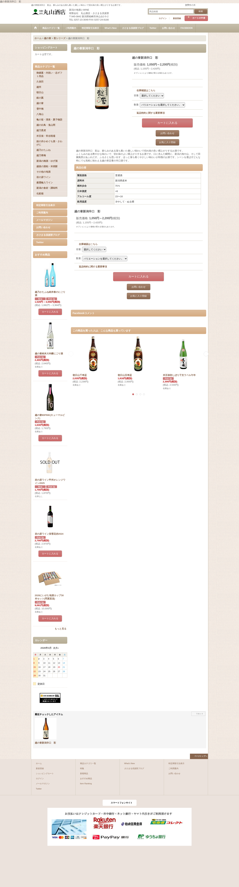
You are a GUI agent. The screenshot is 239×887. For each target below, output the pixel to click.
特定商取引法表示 (45, 205)
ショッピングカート (45, 773)
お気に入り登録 (167, 142)
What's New (129, 763)
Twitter (40, 242)
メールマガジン (44, 220)
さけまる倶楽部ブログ (48, 235)
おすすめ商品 (86, 778)
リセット (199, 714)
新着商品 (84, 773)
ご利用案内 (42, 212)
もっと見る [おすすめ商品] (60, 628)
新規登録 (177, 18)
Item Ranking (86, 783)
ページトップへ (200, 756)
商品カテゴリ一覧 (88, 763)
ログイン (163, 18)
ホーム (39, 763)
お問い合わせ (43, 227)
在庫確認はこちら (146, 90)
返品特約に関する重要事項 (151, 113)
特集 (82, 768)
